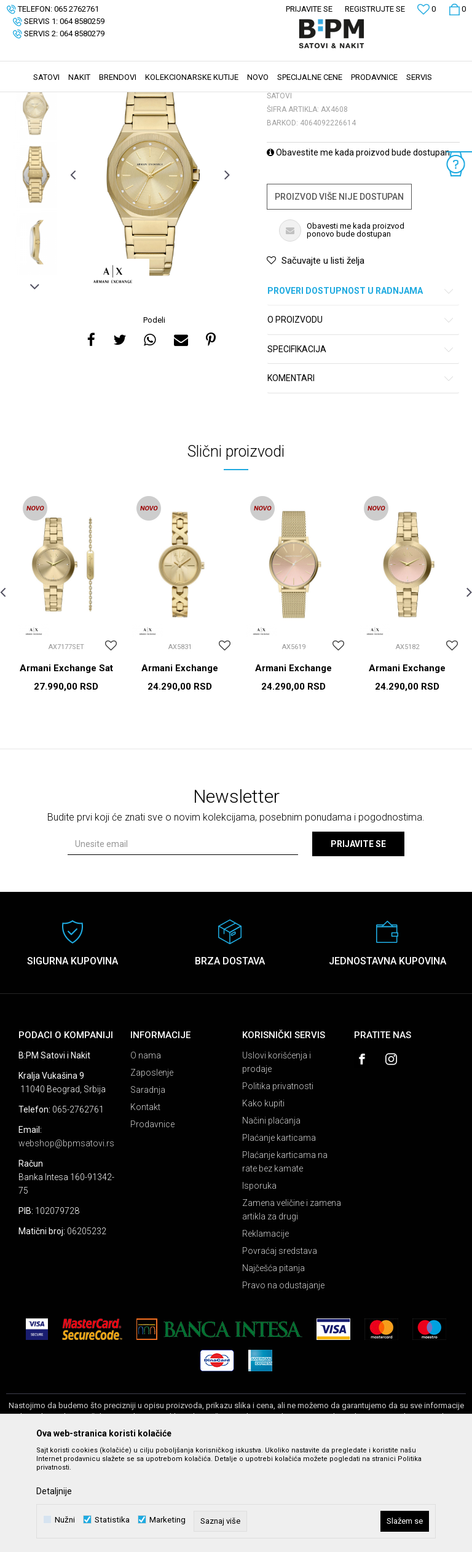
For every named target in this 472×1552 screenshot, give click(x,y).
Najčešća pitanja (273, 1360)
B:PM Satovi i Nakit (37, 100)
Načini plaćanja (271, 1213)
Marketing (167, 1519)
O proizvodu (361, 412)
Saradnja (147, 1182)
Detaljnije (54, 1491)
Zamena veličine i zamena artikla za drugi (291, 1302)
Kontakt (145, 1199)
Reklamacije (265, 1326)
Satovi (129, 100)
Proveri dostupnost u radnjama (361, 383)
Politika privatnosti (277, 1178)
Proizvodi (93, 100)
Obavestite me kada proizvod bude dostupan (358, 245)
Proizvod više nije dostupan (339, 289)
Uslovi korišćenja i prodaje (276, 1154)
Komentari (361, 470)
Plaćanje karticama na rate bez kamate (285, 1254)
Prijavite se (358, 936)
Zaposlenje (151, 1165)
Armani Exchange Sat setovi (66, 766)
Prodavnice (152, 1216)
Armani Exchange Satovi (179, 766)
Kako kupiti (263, 1195)
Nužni (65, 1519)
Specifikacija (361, 441)
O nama (145, 1147)
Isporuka (259, 1278)
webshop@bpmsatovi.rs (66, 1235)
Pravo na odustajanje (283, 1377)
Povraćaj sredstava (279, 1343)
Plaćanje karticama (279, 1230)
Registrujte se (375, 9)
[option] (35, 199)
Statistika (112, 1519)
